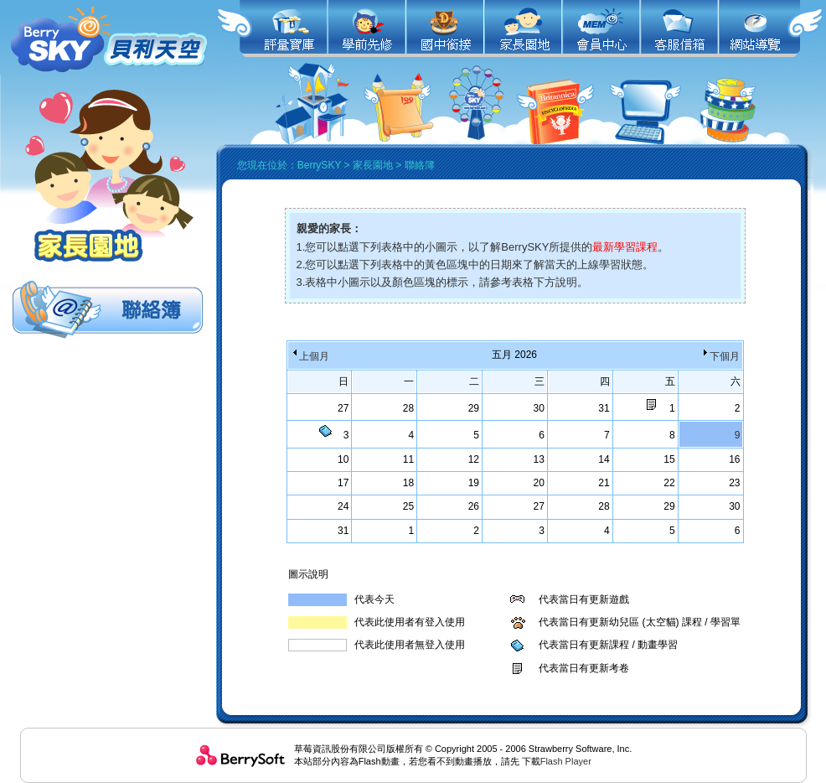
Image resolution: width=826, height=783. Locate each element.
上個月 (310, 356)
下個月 (720, 356)
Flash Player (565, 761)
